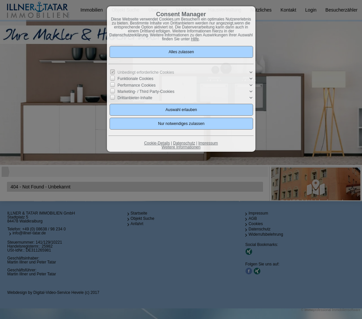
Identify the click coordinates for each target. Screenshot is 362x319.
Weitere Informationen (181, 147)
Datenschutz (184, 143)
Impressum (208, 143)
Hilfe (195, 39)
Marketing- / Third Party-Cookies (146, 91)
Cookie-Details (157, 143)
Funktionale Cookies (135, 78)
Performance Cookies (136, 85)
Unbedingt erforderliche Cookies (145, 72)
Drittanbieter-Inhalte (134, 98)
